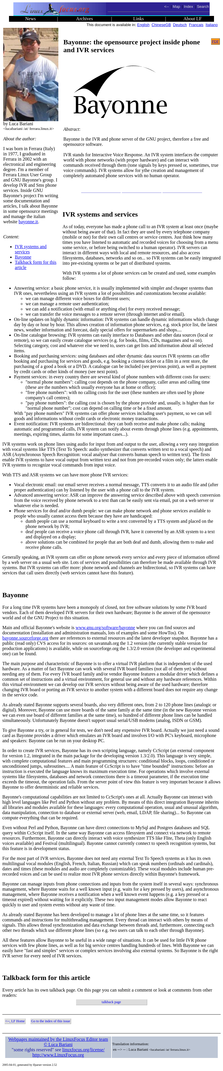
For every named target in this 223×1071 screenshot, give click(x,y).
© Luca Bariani (58, 1044)
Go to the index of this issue (50, 1021)
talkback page (111, 1002)
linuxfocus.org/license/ (83, 1049)
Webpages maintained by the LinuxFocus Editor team (58, 1039)
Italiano (212, 25)
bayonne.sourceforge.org (25, 638)
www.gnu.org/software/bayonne (105, 627)
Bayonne (23, 257)
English (143, 25)
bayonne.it (28, 221)
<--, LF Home (15, 1021)
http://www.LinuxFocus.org (58, 1054)
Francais (196, 25)
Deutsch (180, 25)
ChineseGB (161, 25)
